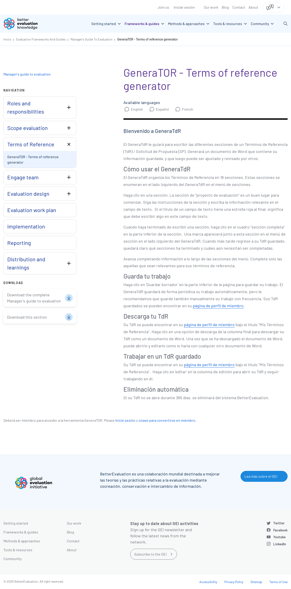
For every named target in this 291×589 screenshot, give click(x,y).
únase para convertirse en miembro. (167, 420)
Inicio (7, 39)
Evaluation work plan (31, 210)
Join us (163, 7)
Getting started (15, 523)
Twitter (279, 523)
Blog (225, 7)
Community (12, 558)
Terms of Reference (30, 144)
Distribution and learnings (26, 263)
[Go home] (23, 23)
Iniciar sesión (184, 7)
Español (162, 109)
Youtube (279, 537)
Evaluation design (28, 193)
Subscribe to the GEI (150, 554)
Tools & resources (17, 550)
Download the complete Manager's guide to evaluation (34, 297)
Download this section (27, 317)
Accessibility (208, 582)
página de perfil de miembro (218, 305)
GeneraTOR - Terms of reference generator (147, 39)
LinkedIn (279, 544)
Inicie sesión (125, 420)
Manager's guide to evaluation (27, 74)
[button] (285, 24)
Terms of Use (278, 582)
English (137, 109)
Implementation (26, 226)
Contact (238, 7)
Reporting (19, 242)
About (253, 7)
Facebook (280, 530)
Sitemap (256, 582)
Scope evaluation (27, 127)
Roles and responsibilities (25, 107)
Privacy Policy (233, 582)
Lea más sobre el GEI (260, 476)
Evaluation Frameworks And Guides (41, 39)
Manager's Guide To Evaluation (91, 39)
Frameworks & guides (20, 532)
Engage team (23, 177)
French (187, 109)
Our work (211, 7)
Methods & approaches (21, 541)
